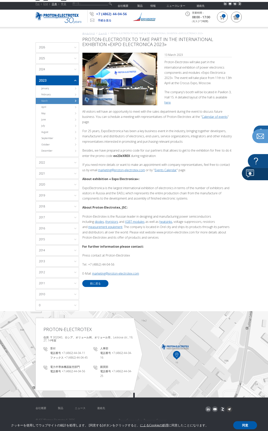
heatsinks (165, 222)
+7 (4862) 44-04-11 (73, 353)
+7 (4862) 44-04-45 (76, 357)
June (43, 119)
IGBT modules (135, 222)
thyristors (111, 222)
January (45, 88)
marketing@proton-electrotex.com (121, 170)
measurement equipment (105, 227)
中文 (63, 4)
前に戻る (95, 283)
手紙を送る (104, 20)
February (46, 94)
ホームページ (88, 33)
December (46, 150)
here (167, 102)
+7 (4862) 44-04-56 (112, 13)
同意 (245, 425)
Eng (45, 4)
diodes (99, 222)
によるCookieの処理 (154, 425)
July (43, 125)
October (45, 144)
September (47, 138)
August (44, 132)
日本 (54, 4)
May (43, 113)
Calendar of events (215, 117)
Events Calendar (166, 170)
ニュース (102, 33)
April (43, 107)
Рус (38, 4)
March (44, 100)
